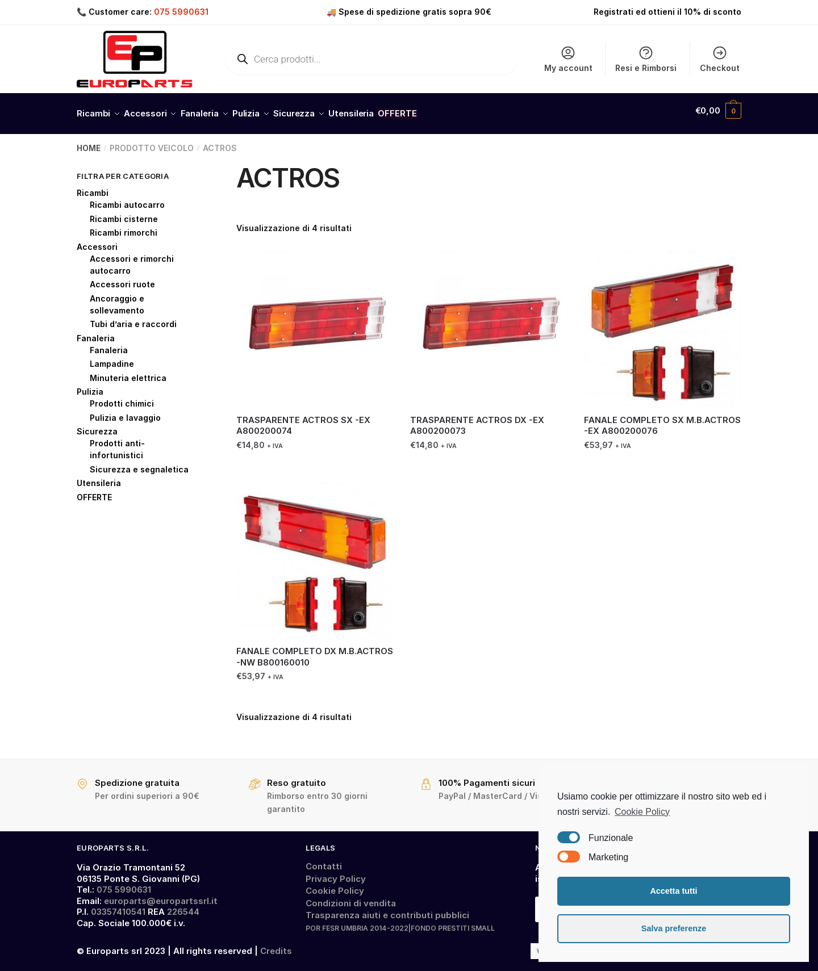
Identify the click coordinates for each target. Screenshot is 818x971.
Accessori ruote (122, 278)
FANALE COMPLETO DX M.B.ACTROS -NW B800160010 (314, 650)
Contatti (324, 860)
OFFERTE (94, 491)
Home (89, 142)
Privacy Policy (336, 872)
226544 (183, 905)
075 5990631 (181, 11)
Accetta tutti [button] (673, 890)
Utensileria (99, 477)
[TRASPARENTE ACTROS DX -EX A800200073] (488, 321)
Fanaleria (96, 332)
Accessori (97, 240)
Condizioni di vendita (351, 897)
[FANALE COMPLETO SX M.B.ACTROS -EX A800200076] (662, 321)
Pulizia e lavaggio (125, 411)
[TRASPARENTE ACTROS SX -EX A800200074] (314, 321)
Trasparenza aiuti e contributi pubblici (387, 908)
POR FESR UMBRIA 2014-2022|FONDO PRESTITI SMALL (400, 922)
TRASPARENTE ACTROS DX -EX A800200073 (477, 419)
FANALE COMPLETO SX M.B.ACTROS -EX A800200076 (662, 419)
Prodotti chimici (122, 397)
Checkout (720, 59)
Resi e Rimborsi (646, 59)
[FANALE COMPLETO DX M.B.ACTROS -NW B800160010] (314, 553)
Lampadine (112, 357)
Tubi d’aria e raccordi (133, 318)
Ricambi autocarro (127, 198)
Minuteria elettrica (128, 371)
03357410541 (118, 905)
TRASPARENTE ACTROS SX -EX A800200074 (303, 419)
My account (568, 59)
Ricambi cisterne (124, 212)
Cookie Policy (335, 884)
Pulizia (90, 385)
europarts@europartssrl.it (161, 894)
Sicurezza (97, 425)
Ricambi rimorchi (123, 226)
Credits (276, 944)
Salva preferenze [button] (673, 928)
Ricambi (92, 186)
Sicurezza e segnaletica (139, 463)
